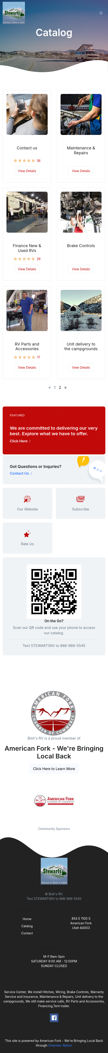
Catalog (27, 926)
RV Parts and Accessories (27, 346)
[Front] (15, 13)
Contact (27, 933)
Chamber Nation (60, 1045)
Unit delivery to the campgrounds (81, 346)
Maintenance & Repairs (81, 150)
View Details (27, 171)
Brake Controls (81, 245)
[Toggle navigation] (101, 13)
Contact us (27, 148)
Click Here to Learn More (54, 768)
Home (27, 919)
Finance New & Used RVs (27, 248)
